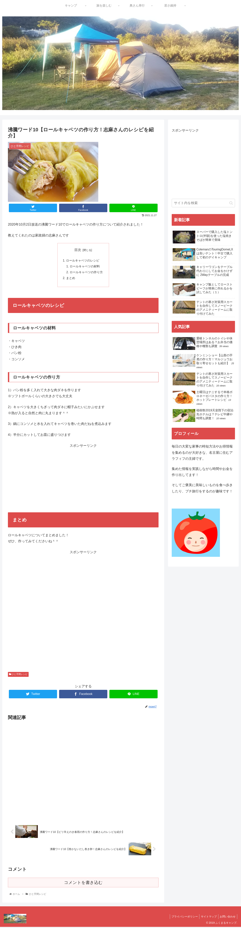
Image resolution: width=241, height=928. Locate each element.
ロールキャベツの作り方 (86, 273)
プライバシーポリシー (182, 917)
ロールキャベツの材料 (85, 267)
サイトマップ (207, 917)
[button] (231, 203)
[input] (203, 203)
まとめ (70, 279)
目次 (77, 250)
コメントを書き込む (83, 883)
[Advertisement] (83, 476)
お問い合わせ (227, 917)
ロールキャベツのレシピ (82, 260)
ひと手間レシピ (18, 675)
